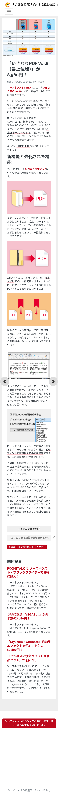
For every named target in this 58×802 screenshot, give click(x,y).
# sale (11, 547)
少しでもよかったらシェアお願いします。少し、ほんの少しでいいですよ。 (29, 723)
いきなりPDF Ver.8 (35, 169)
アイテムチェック (29, 528)
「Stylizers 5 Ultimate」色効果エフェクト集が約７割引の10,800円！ (29, 646)
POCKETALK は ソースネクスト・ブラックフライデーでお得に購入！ (28, 572)
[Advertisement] (29, 759)
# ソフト (41, 547)
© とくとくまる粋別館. (20, 790)
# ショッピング (26, 547)
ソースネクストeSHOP (19, 87)
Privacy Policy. (42, 790)
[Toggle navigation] (9, 12)
